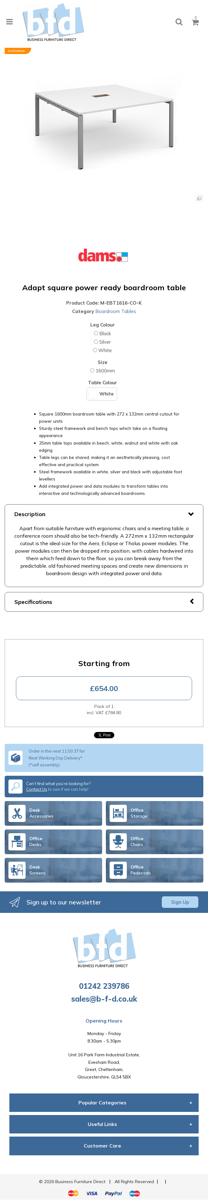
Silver (105, 342)
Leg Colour (102, 325)
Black (105, 333)
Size (102, 362)
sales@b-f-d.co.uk (104, 998)
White (105, 350)
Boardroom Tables (115, 311)
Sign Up (180, 902)
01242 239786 (104, 986)
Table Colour (102, 383)
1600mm (105, 371)
